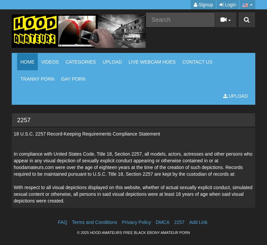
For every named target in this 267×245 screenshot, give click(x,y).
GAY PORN (73, 79)
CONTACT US (197, 62)
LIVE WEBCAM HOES (152, 62)
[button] (247, 4)
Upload (112, 62)
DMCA (162, 222)
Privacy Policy (136, 222)
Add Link (198, 222)
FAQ (62, 222)
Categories (81, 62)
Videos (50, 62)
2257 (179, 222)
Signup (203, 4)
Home (27, 62)
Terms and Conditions (94, 222)
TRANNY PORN (37, 79)
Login (227, 4)
